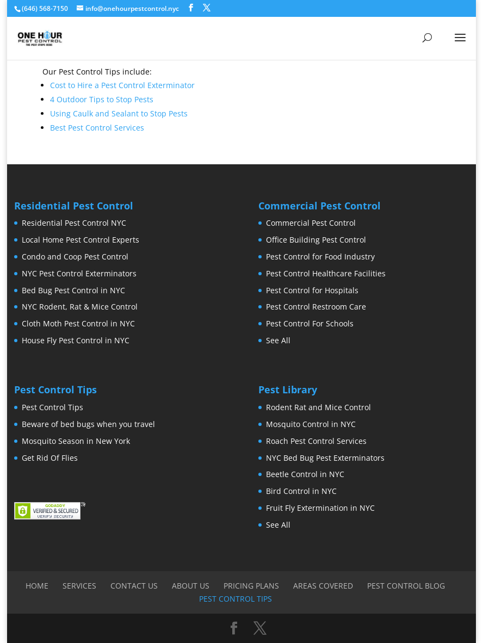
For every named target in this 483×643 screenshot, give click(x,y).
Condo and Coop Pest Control (75, 256)
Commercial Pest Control (311, 223)
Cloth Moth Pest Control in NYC (78, 323)
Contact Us (134, 585)
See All (278, 340)
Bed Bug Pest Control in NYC (73, 290)
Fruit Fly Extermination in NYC (320, 508)
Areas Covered (323, 585)
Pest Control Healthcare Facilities (326, 273)
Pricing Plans (251, 585)
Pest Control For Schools (310, 323)
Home (37, 585)
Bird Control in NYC (301, 491)
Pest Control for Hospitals (312, 290)
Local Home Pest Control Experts (80, 239)
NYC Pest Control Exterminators (79, 273)
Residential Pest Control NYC (74, 223)
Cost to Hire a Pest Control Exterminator (122, 85)
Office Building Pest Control (316, 239)
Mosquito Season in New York (76, 441)
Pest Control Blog (406, 585)
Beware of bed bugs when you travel (88, 424)
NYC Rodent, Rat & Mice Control (80, 306)
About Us (190, 585)
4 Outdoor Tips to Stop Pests (101, 99)
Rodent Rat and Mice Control (318, 407)
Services (79, 585)
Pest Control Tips (52, 407)
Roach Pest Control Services (316, 441)
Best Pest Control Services (97, 127)
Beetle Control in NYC (305, 474)
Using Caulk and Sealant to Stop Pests (119, 113)
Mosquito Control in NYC (311, 424)
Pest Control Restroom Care (316, 306)
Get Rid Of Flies (50, 458)
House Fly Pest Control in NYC (75, 340)
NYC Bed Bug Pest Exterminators (325, 458)
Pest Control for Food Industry (320, 256)
